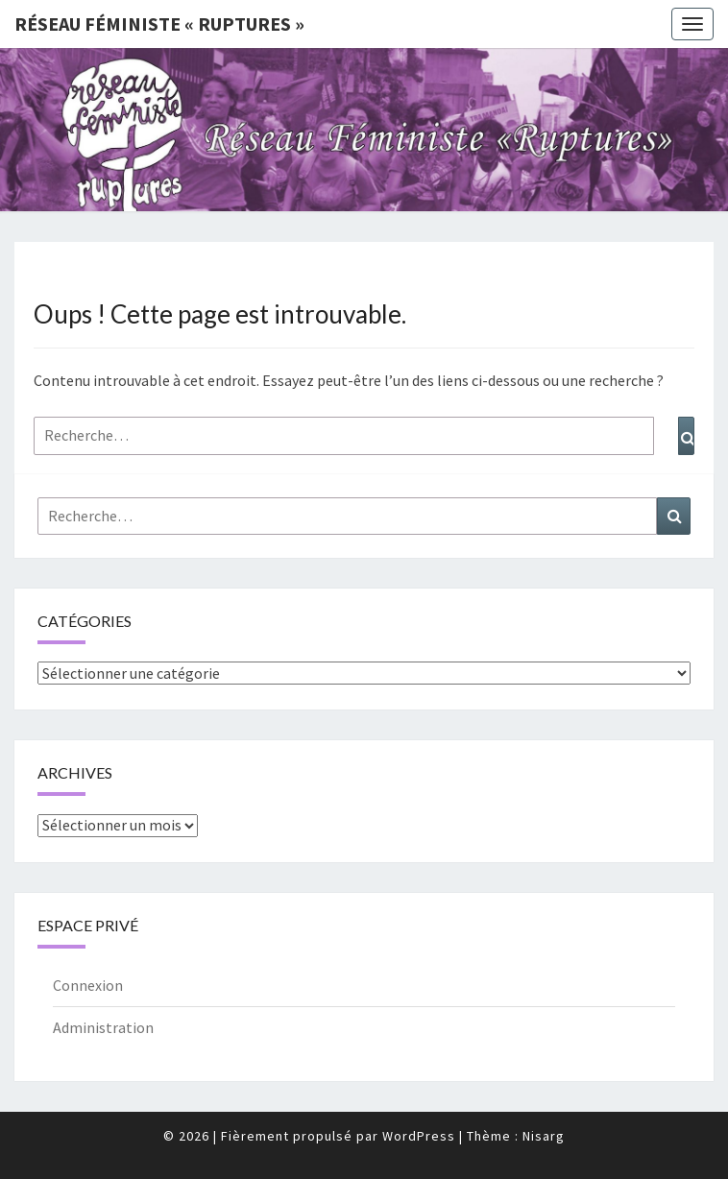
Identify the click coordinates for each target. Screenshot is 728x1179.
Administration (103, 1027)
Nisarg (543, 1135)
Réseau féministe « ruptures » (159, 24)
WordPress (418, 1135)
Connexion (88, 985)
